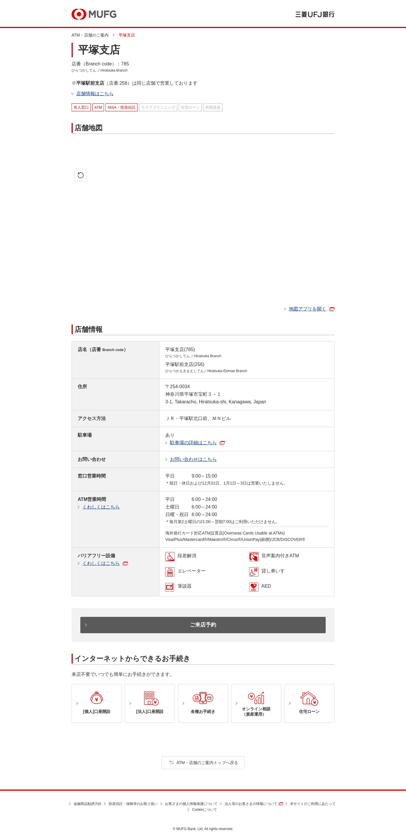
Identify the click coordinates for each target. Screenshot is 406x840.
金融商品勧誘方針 (88, 804)
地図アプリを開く (307, 308)
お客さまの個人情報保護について (191, 804)
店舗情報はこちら (95, 93)
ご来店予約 (203, 625)
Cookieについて (204, 810)
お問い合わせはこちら (193, 459)
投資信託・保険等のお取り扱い (133, 804)
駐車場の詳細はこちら (193, 442)
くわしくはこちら (101, 506)
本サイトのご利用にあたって (313, 804)
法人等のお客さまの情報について (251, 804)
